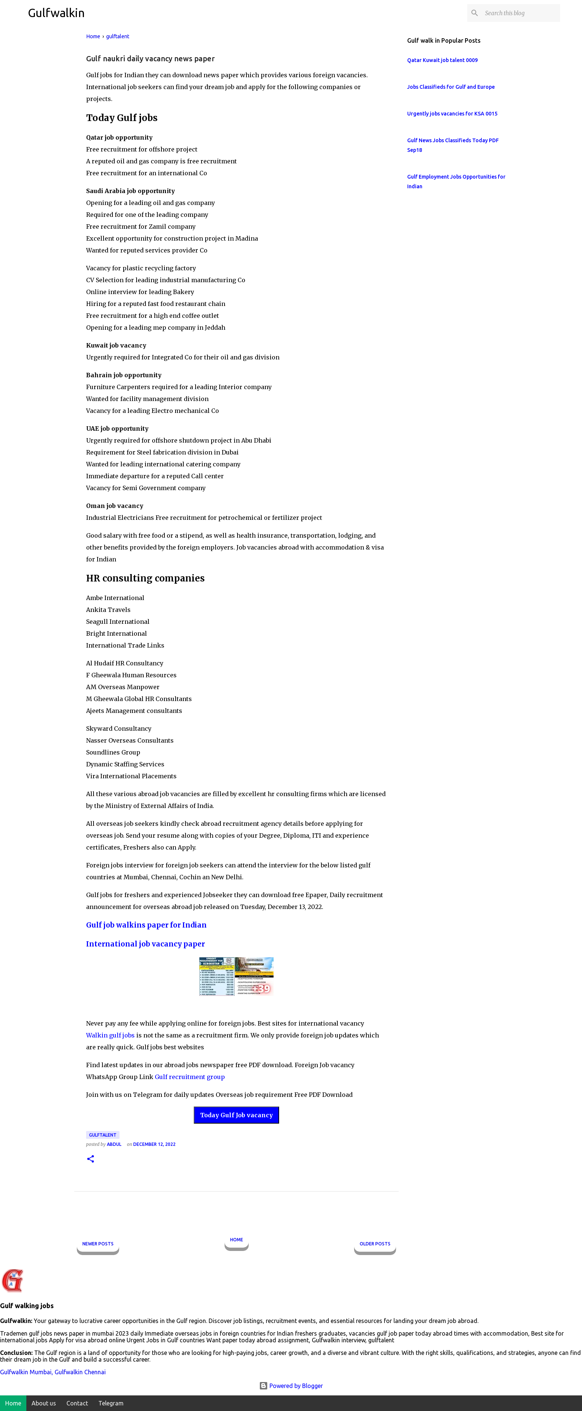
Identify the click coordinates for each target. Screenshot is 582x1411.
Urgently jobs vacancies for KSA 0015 (452, 114)
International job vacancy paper (145, 944)
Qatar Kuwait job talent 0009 (442, 60)
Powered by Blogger (291, 1385)
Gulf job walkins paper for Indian (146, 925)
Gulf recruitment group (190, 1077)
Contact (77, 1403)
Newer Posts (98, 1243)
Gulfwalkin (56, 12)
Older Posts (375, 1243)
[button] (90, 1159)
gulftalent (103, 1135)
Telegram (111, 1403)
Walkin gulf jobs (110, 1035)
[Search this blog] (521, 13)
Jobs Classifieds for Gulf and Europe (451, 87)
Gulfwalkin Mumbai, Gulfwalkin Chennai (53, 1372)
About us (44, 1403)
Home (236, 1239)
